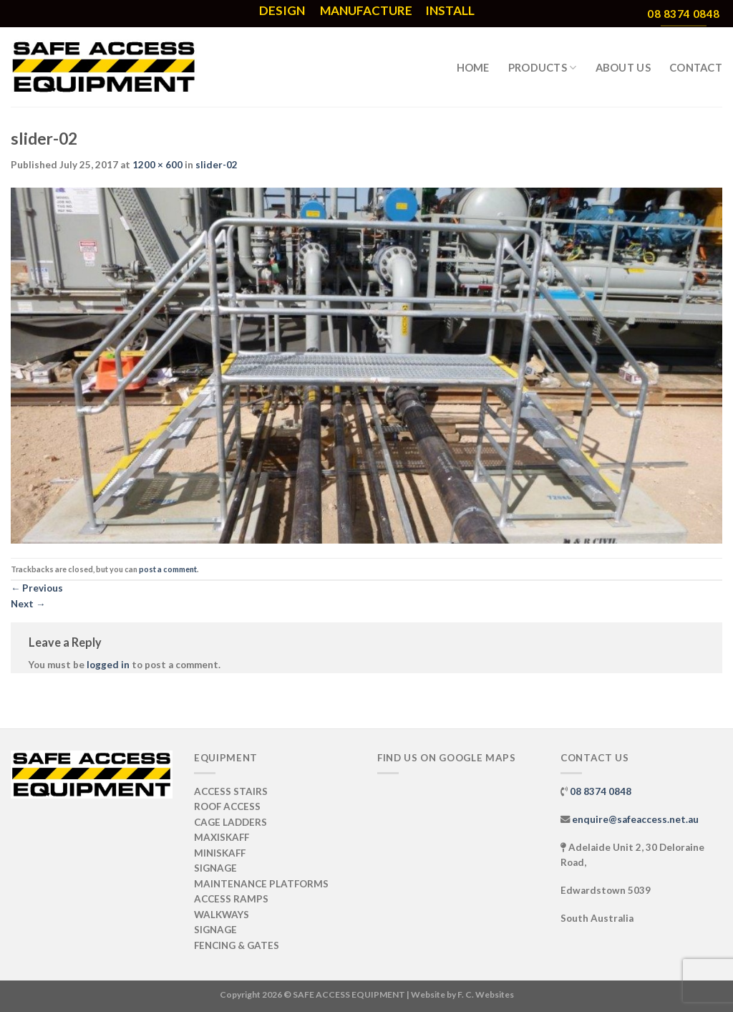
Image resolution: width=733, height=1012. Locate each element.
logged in (108, 664)
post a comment (168, 569)
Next (28, 603)
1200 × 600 (157, 164)
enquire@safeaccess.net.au (635, 819)
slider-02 (216, 164)
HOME (473, 67)
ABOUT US (623, 67)
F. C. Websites (485, 994)
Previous (37, 588)
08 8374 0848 (600, 791)
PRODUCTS (542, 67)
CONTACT (695, 67)
